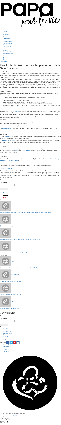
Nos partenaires (7, 346)
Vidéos (5, 339)
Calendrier (7, 333)
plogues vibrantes (26, 150)
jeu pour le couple (13, 160)
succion (7, 136)
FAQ (4, 348)
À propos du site (7, 345)
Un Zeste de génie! (13, 416)
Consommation (15, 274)
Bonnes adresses (7, 331)
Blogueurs (5, 330)
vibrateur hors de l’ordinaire (9, 140)
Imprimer (2, 0)
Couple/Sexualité (4, 61)
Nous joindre (6, 351)
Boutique (5, 31)
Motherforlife (6, 34)
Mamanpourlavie (7, 33)
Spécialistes (6, 338)
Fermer (6, 0)
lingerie (17, 111)
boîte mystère (3, 160)
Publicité (5, 349)
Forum (4, 29)
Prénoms (5, 336)
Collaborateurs (6, 334)
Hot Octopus (23, 126)
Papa (12, 261)
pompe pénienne (6, 128)
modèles (39, 122)
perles (17, 150)
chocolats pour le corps (53, 159)
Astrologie (5, 328)
